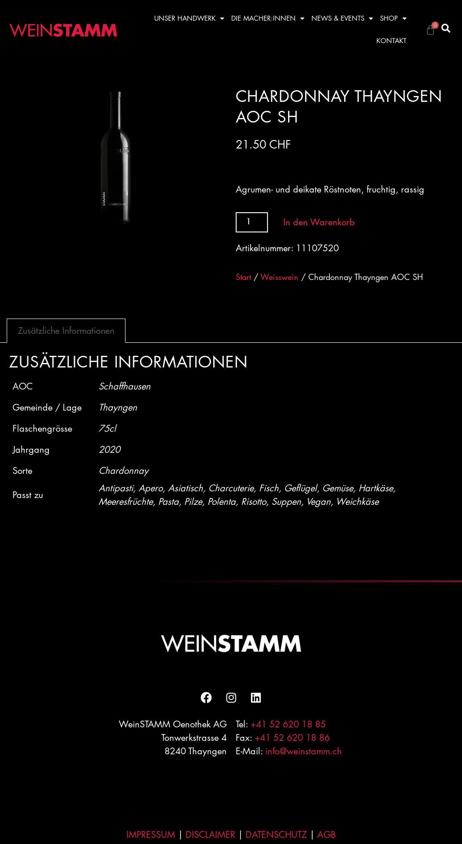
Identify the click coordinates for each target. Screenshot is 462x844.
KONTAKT (391, 40)
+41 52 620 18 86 (292, 737)
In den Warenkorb (319, 222)
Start (243, 276)
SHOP (393, 18)
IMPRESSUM (150, 834)
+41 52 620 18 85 (288, 724)
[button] (446, 28)
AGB (326, 834)
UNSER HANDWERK (189, 18)
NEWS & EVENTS (342, 18)
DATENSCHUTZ (276, 834)
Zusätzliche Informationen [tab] (66, 330)
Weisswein (279, 276)
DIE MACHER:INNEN (267, 18)
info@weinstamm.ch (303, 751)
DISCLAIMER (210, 834)
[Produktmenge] (252, 222)
